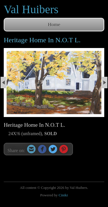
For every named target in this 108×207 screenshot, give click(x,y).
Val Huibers (31, 9)
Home (54, 24)
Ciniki (63, 195)
